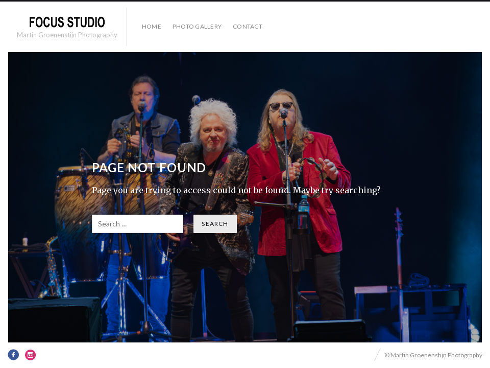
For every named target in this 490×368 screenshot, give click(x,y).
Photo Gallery (197, 26)
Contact (247, 26)
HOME (151, 26)
